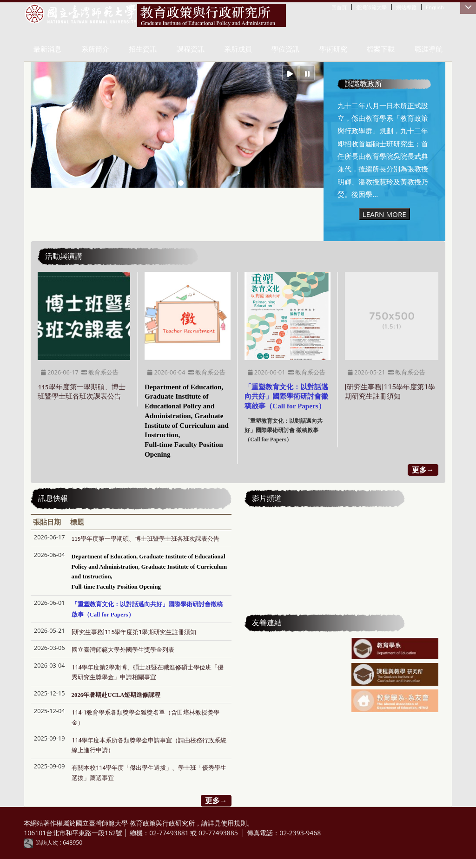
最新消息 (47, 49)
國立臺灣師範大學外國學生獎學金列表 (123, 649)
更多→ (423, 470)
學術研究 (333, 49)
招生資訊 (143, 49)
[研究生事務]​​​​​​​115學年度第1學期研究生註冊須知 (134, 632)
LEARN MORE (384, 214)
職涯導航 (429, 49)
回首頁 (339, 7)
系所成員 (238, 49)
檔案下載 (381, 49)
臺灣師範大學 (371, 7)
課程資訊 (191, 49)
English (435, 7)
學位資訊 (285, 49)
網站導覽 (406, 7)
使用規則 (234, 823)
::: (333, 7)
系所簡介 (95, 49)
